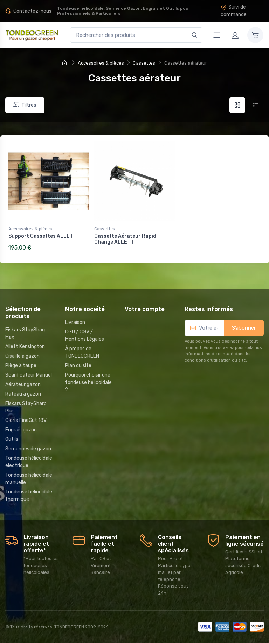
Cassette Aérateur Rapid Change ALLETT (125, 239)
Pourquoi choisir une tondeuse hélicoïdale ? (88, 382)
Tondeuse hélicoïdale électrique (28, 462)
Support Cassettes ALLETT (42, 236)
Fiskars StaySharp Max (26, 333)
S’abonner (244, 328)
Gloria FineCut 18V (26, 420)
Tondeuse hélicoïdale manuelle (28, 478)
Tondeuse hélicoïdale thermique (28, 495)
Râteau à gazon (23, 394)
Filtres (24, 105)
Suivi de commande (234, 11)
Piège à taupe (20, 366)
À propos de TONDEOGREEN (82, 352)
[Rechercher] (194, 35)
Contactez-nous (32, 11)
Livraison (75, 322)
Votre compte (145, 308)
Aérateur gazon (23, 384)
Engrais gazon (21, 430)
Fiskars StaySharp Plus (26, 407)
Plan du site (78, 366)
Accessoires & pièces (30, 228)
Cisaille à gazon (22, 356)
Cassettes (104, 228)
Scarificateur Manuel (28, 375)
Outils (11, 439)
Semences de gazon (28, 449)
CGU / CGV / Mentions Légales (84, 335)
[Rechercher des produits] (136, 35)
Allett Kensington (25, 347)
